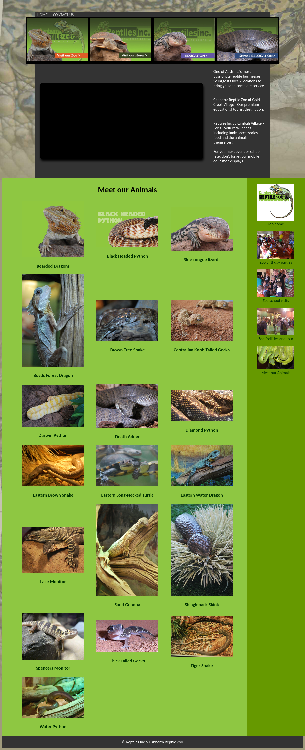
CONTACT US (63, 14)
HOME (42, 14)
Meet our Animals (275, 372)
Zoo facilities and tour (275, 338)
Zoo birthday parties (276, 262)
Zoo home (276, 224)
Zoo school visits (276, 300)
